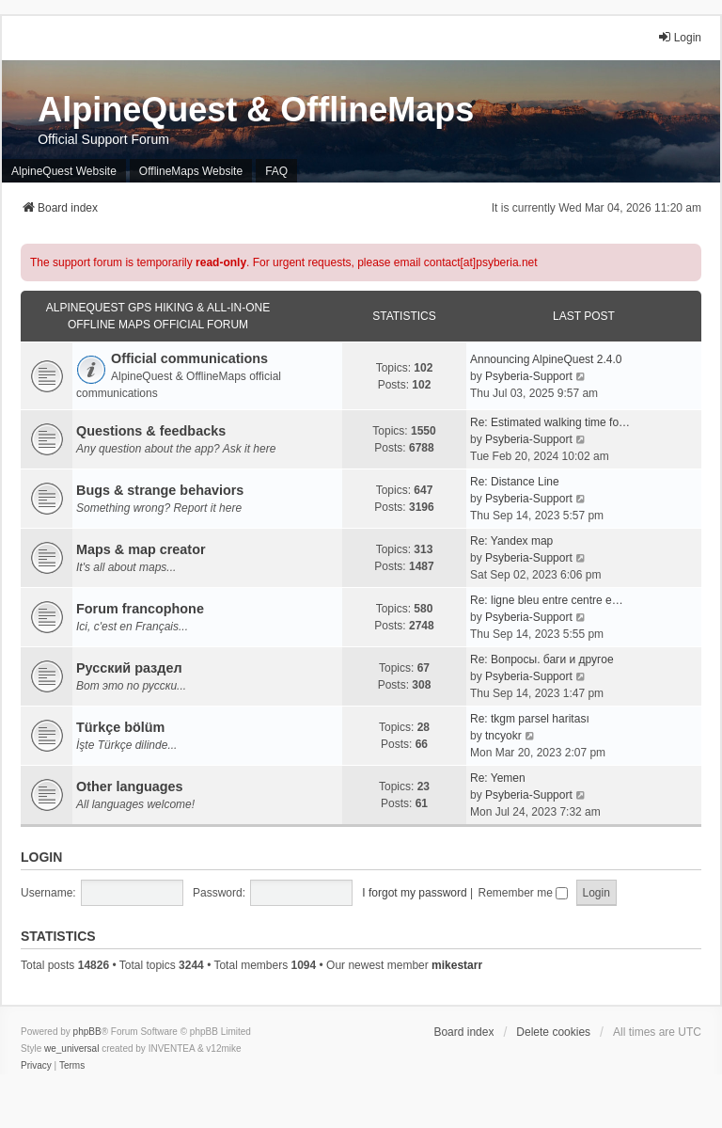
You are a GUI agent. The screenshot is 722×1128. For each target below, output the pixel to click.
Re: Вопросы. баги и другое (542, 659)
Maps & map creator (141, 549)
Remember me (523, 892)
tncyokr (503, 735)
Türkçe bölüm (120, 727)
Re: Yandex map (511, 541)
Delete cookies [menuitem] (553, 1032)
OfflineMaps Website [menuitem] (191, 171)
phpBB (87, 1031)
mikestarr (457, 965)
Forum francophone (140, 608)
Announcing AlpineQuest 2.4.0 (545, 359)
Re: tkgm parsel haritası (529, 718)
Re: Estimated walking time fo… (550, 422)
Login (41, 857)
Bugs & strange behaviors (159, 490)
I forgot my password (414, 892)
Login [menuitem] (679, 37)
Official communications (189, 358)
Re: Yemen (498, 778)
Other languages (129, 786)
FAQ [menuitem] (276, 171)
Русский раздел (129, 667)
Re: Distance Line (514, 481)
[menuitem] (36, 1065)
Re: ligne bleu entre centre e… (546, 600)
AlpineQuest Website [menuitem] (64, 171)
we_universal (71, 1048)
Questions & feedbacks (151, 430)
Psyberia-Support (529, 376)
